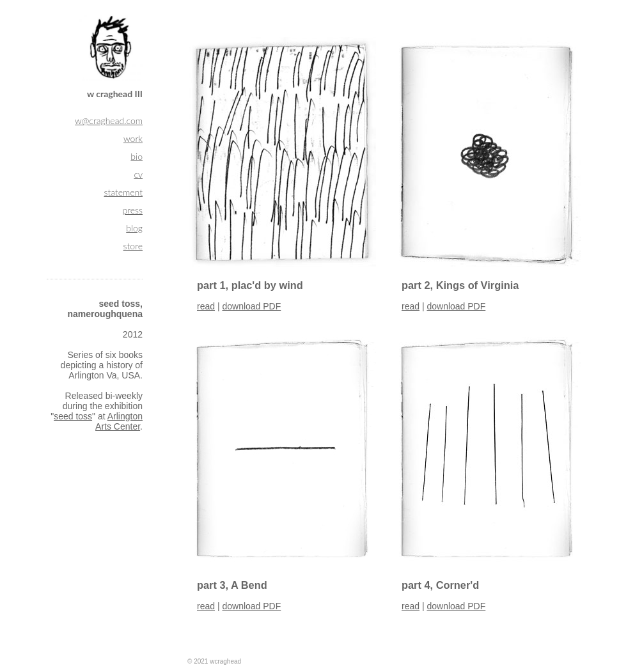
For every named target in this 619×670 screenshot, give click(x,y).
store (133, 245)
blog (134, 227)
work (133, 138)
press (133, 210)
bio (136, 156)
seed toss (73, 416)
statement (123, 192)
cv (138, 174)
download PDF (251, 306)
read (206, 306)
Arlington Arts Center (119, 421)
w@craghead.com (109, 120)
